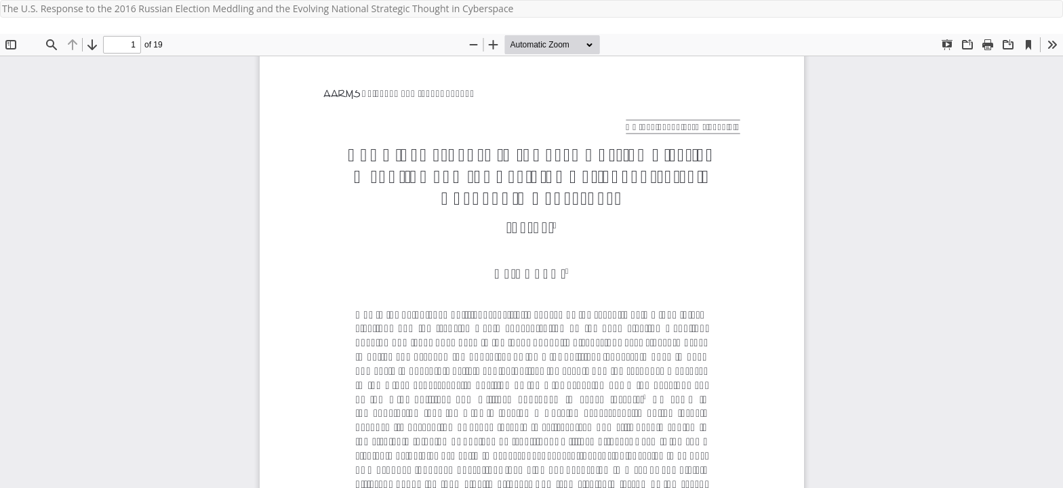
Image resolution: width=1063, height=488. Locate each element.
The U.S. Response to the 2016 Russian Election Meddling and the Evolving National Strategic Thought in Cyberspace (257, 8)
